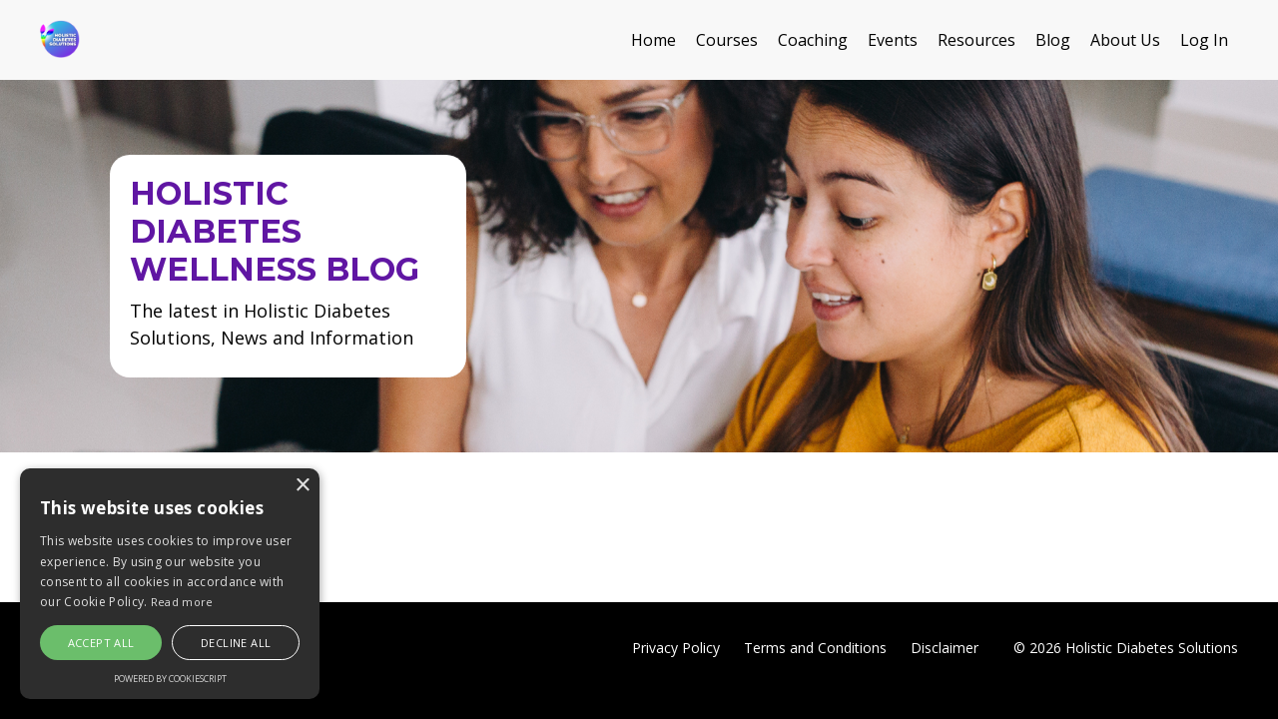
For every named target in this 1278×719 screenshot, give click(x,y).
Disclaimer (944, 647)
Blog (1052, 40)
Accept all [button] (101, 642)
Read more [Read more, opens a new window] (182, 601)
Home (653, 40)
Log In (1204, 40)
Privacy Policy (676, 647)
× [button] (302, 485)
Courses (727, 40)
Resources (976, 40)
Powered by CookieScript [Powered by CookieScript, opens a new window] (170, 678)
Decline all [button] (236, 642)
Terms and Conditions (815, 647)
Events (893, 40)
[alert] (170, 583)
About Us (1125, 40)
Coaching (813, 40)
